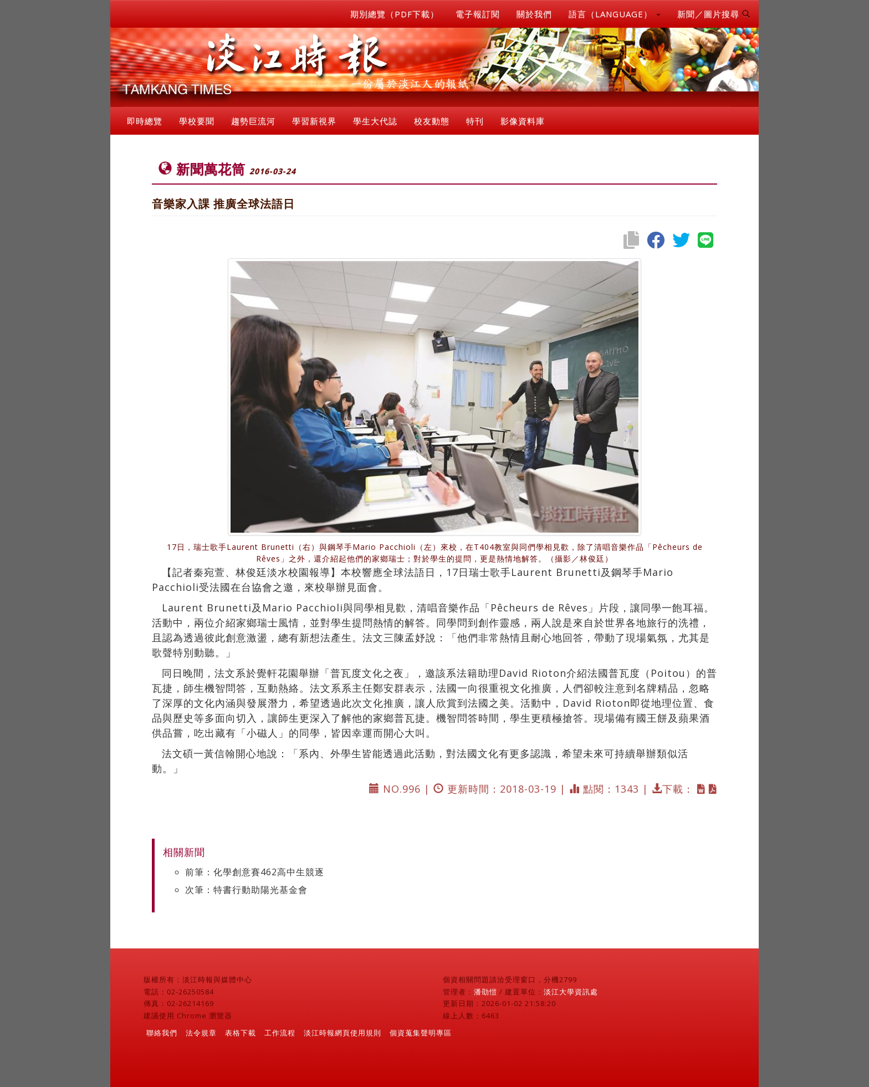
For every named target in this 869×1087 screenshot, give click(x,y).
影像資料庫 (522, 120)
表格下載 (240, 1033)
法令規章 (201, 1033)
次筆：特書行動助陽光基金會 (246, 890)
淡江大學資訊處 (571, 992)
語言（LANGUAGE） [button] (615, 13)
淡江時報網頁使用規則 (342, 1033)
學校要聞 (196, 120)
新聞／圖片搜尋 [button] (713, 13)
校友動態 (431, 120)
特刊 (475, 120)
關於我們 (534, 13)
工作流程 (279, 1033)
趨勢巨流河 (253, 120)
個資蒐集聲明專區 (421, 1033)
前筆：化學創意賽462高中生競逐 (254, 872)
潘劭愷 (485, 992)
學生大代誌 (375, 120)
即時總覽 (144, 120)
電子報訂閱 (478, 13)
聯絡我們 (161, 1033)
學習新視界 (314, 120)
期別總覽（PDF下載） (394, 13)
